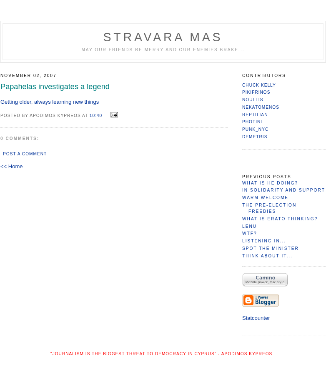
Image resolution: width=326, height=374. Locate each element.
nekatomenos (260, 107)
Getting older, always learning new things (49, 102)
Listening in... (264, 241)
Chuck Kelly (259, 85)
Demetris (254, 137)
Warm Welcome (265, 197)
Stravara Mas (163, 37)
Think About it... (267, 256)
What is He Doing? (270, 183)
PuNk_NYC (255, 129)
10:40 (96, 115)
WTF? (249, 233)
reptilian (255, 114)
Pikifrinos (256, 92)
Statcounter (256, 318)
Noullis (252, 99)
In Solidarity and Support (283, 190)
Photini (252, 122)
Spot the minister (270, 248)
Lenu (249, 226)
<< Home (11, 166)
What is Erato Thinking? (280, 219)
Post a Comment (25, 154)
